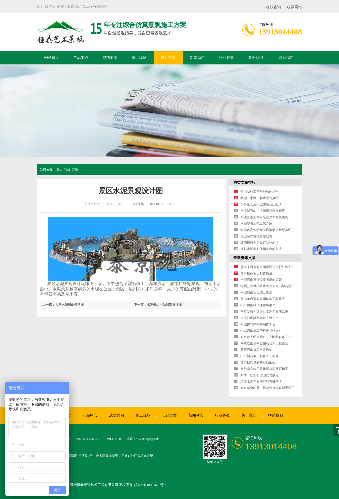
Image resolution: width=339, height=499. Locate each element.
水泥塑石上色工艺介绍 (256, 223)
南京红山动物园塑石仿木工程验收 (264, 343)
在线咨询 (273, 7)
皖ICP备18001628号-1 (150, 485)
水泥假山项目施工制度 (256, 292)
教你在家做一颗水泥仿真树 (259, 198)
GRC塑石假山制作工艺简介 (259, 356)
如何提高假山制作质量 (256, 273)
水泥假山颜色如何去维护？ (259, 318)
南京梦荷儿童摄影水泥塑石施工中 (264, 311)
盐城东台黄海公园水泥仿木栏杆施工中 (267, 267)
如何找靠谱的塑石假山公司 (259, 362)
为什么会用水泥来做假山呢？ (261, 204)
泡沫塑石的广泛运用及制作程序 (262, 211)
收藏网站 (294, 7)
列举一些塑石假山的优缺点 (259, 375)
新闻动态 (197, 58)
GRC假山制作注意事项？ (258, 305)
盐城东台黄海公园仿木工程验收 (262, 299)
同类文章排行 (244, 183)
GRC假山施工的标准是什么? (260, 330)
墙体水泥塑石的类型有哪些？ (261, 381)
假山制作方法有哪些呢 (256, 236)
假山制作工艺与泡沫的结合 (259, 192)
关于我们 (255, 58)
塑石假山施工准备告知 (256, 350)
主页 (59, 169)
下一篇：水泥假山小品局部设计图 (158, 305)
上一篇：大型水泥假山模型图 (63, 305)
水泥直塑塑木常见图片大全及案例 (264, 217)
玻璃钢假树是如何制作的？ (259, 242)
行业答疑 (226, 58)
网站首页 (51, 58)
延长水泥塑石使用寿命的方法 (261, 249)
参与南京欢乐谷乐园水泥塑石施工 (264, 369)
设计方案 (168, 58)
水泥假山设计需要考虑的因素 (261, 280)
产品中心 (80, 58)
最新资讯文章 (244, 258)
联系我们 (286, 58)
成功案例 (109, 58)
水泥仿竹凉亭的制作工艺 (257, 324)
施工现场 (139, 58)
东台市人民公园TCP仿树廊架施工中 (265, 337)
